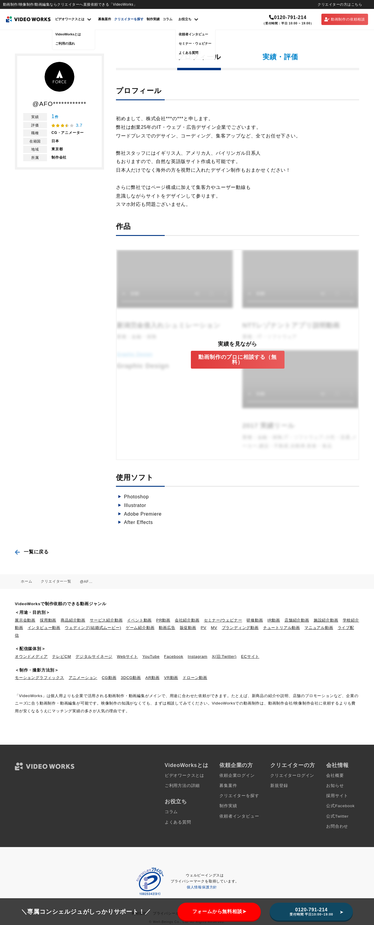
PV (203, 627)
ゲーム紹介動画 (140, 627)
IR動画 (274, 620)
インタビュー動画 (44, 627)
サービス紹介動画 (106, 620)
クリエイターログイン (292, 775)
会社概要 (335, 775)
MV (214, 627)
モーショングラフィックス (39, 677)
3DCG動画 (131, 677)
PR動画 (163, 620)
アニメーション (83, 677)
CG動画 (109, 677)
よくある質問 (178, 822)
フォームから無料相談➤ (219, 911)
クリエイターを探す (129, 19)
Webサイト (127, 656)
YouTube (151, 656)
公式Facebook (340, 806)
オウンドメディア (31, 656)
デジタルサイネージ (94, 656)
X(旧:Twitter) (224, 656)
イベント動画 (139, 620)
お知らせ (335, 785)
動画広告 (167, 627)
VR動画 (171, 677)
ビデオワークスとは (184, 775)
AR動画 (152, 677)
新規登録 (279, 785)
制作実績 (153, 19)
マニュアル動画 (318, 627)
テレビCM (61, 656)
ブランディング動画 (240, 627)
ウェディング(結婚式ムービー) (93, 627)
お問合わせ (337, 826)
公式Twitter (337, 816)
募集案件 (104, 19)
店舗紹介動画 (297, 620)
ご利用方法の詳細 (182, 785)
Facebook (173, 656)
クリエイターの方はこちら (340, 4)
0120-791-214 (288, 17)
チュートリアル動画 (281, 627)
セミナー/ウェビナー (223, 620)
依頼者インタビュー (239, 816)
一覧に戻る (36, 551)
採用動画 (48, 620)
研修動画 (254, 620)
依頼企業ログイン (236, 775)
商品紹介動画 (73, 620)
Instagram (198, 656)
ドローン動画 (195, 677)
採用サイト (337, 795)
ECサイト (250, 656)
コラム (167, 19)
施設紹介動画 (326, 620)
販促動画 (188, 627)
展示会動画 (25, 620)
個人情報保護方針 (202, 887)
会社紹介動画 (187, 620)
